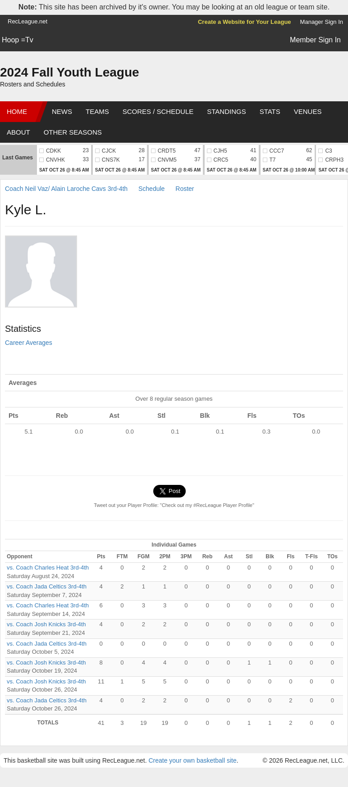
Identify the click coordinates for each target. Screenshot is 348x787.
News (62, 111)
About (18, 132)
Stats (270, 111)
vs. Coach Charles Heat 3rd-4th (48, 567)
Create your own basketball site (192, 760)
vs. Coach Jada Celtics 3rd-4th (47, 586)
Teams (97, 111)
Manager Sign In (321, 21)
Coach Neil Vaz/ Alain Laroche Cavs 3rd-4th (66, 188)
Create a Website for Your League (244, 21)
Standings (226, 111)
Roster (184, 188)
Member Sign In (315, 40)
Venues (308, 111)
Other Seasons (73, 132)
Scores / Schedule (158, 111)
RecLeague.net (27, 21)
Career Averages (28, 342)
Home (17, 111)
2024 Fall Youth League (69, 72)
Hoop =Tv (17, 40)
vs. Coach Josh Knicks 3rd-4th (46, 624)
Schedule (151, 188)
